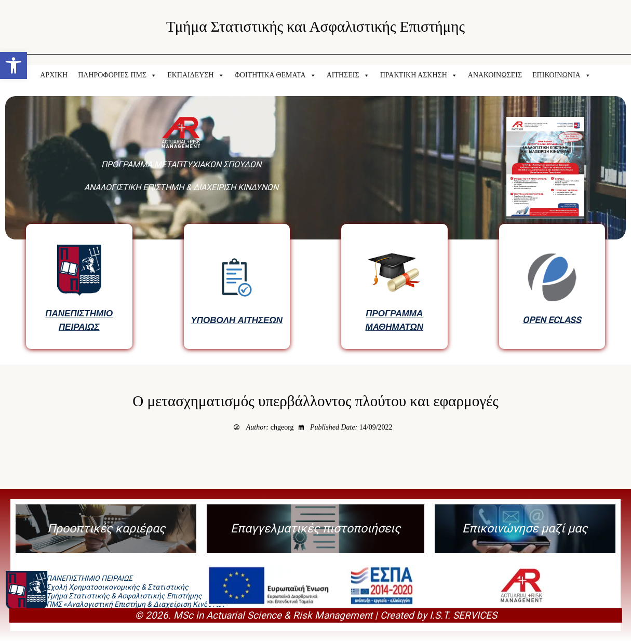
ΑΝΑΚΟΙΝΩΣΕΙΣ (495, 75)
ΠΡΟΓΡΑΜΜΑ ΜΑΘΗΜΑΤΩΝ (394, 320)
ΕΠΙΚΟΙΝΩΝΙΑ (561, 75)
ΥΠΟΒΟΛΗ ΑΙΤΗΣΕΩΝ (237, 320)
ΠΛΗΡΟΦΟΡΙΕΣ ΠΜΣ (117, 75)
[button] (13, 65)
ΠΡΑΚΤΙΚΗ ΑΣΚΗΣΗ (419, 75)
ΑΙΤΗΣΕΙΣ (348, 75)
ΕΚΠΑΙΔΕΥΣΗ (195, 75)
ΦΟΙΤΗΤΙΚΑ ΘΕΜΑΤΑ (275, 75)
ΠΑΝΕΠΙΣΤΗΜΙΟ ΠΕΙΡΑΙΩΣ (79, 320)
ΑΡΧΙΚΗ (54, 75)
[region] (315, 225)
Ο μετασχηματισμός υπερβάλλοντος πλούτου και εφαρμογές (315, 401)
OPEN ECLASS (551, 320)
